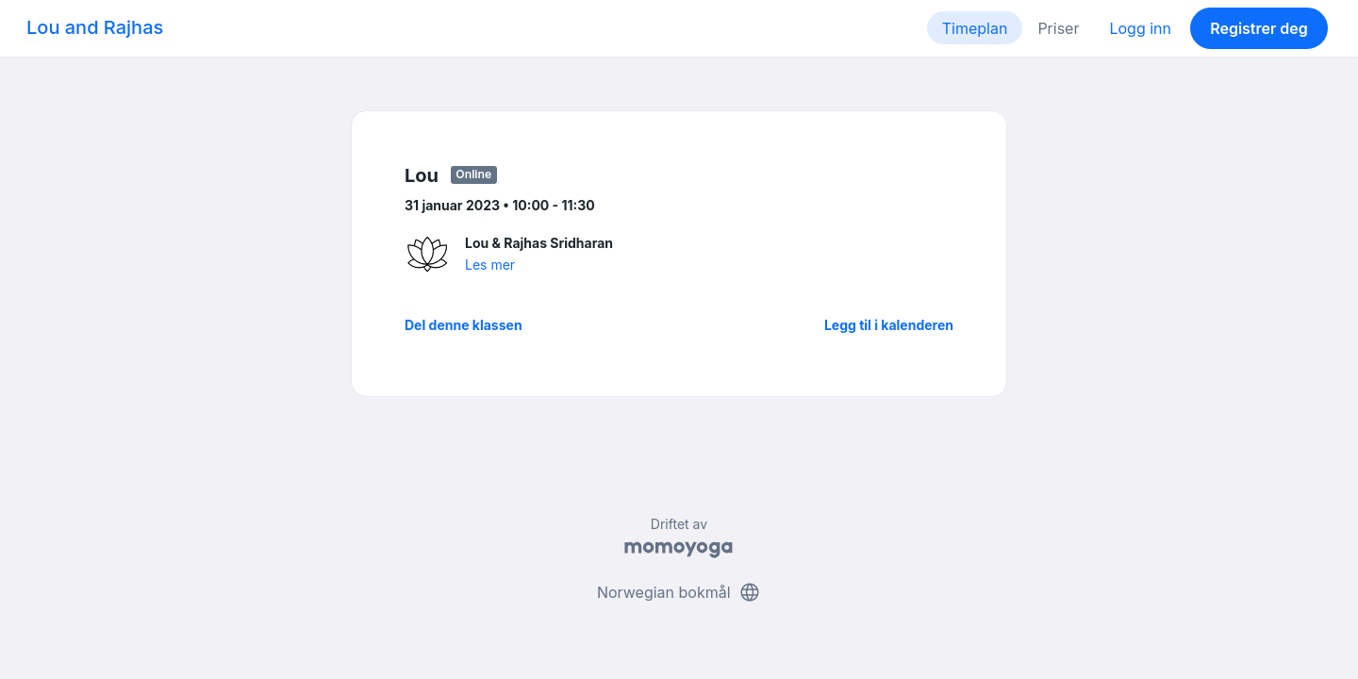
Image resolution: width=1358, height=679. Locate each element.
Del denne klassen (463, 325)
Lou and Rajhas (94, 27)
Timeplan (975, 28)
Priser (1058, 28)
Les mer (490, 265)
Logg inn (1140, 28)
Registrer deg (1259, 28)
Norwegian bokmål (679, 592)
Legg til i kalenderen (888, 325)
